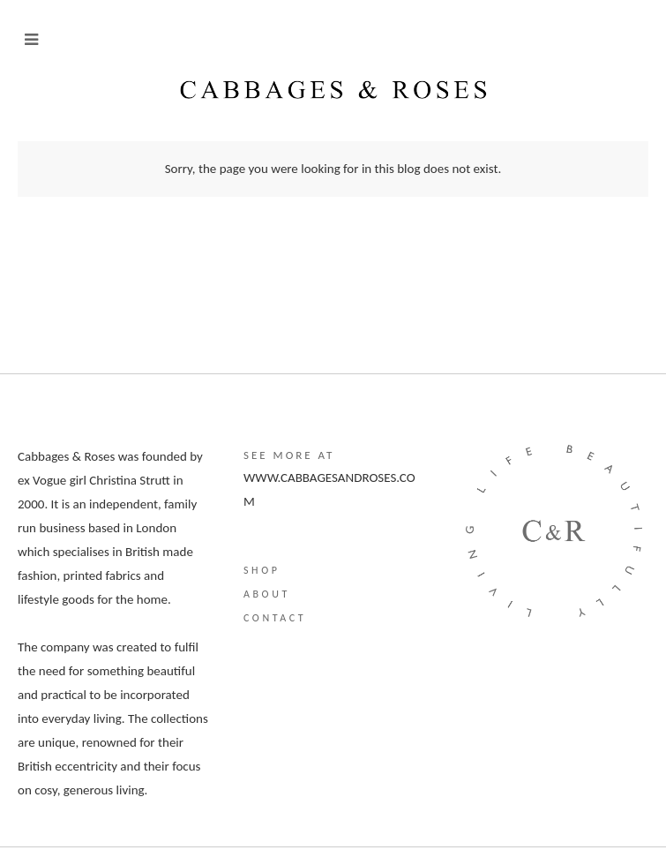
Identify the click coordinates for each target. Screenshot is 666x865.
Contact (274, 618)
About (266, 594)
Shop (262, 570)
